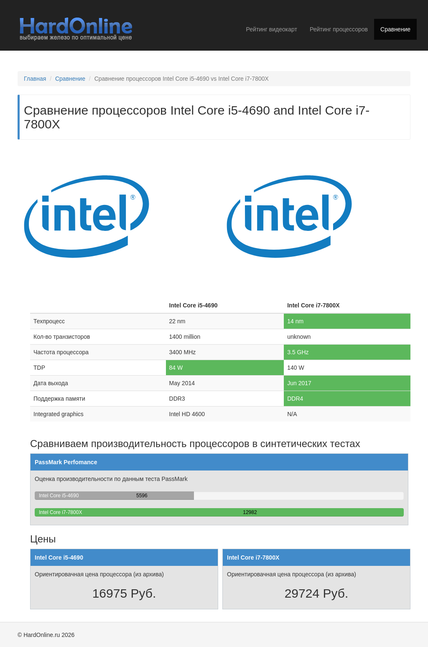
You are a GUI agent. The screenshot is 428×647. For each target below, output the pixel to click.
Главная (35, 78)
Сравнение (395, 29)
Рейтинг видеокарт (271, 29)
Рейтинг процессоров (339, 29)
